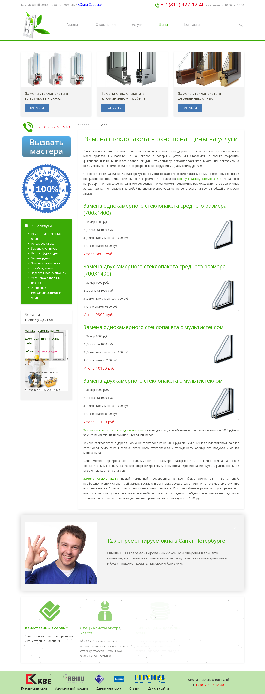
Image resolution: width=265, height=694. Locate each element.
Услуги (137, 24)
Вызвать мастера (46, 146)
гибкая (41, 351)
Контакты (192, 24)
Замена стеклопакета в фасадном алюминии (114, 430)
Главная (72, 24)
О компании (106, 24)
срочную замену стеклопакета (199, 179)
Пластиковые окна (34, 688)
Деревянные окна (108, 688)
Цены (163, 24)
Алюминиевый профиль (71, 688)
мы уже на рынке (42, 330)
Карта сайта (158, 688)
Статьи (134, 688)
